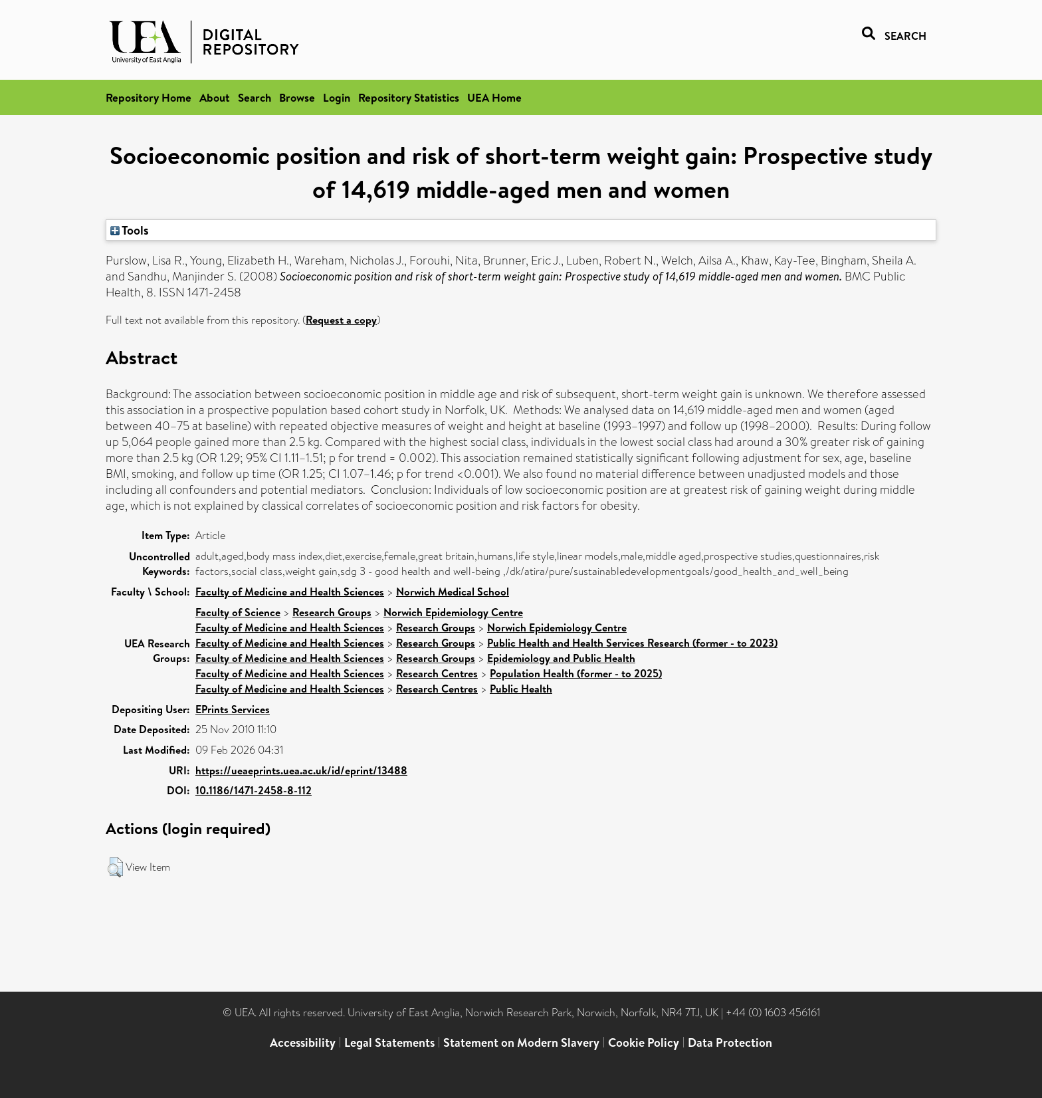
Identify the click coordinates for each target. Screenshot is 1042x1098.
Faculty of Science (237, 612)
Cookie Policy (643, 1042)
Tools (129, 230)
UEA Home (494, 97)
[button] (115, 867)
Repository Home (148, 97)
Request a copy (341, 319)
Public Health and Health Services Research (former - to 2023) (632, 642)
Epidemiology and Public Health (561, 658)
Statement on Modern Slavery (521, 1042)
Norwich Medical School (452, 591)
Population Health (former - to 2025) (576, 673)
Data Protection (730, 1042)
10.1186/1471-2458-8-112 (253, 790)
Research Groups (331, 612)
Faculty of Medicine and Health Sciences (289, 591)
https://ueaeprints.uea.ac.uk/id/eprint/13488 (301, 770)
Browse (297, 97)
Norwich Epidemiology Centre (453, 612)
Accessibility (303, 1042)
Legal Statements (389, 1042)
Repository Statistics (408, 97)
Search (254, 97)
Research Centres (437, 673)
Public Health (521, 688)
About (214, 97)
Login (336, 97)
